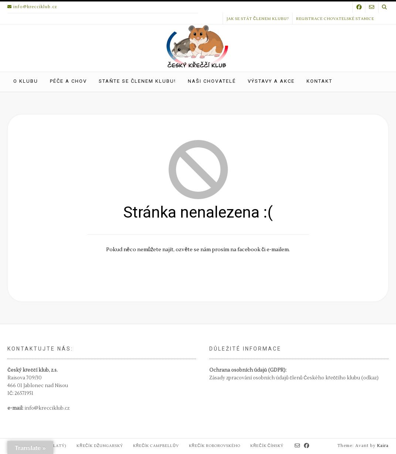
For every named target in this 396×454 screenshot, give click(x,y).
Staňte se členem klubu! (137, 81)
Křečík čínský (267, 445)
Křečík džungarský (100, 445)
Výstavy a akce (271, 81)
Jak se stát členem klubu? (258, 18)
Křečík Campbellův (156, 445)
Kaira (383, 445)
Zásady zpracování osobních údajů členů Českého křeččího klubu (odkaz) (294, 378)
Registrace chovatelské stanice (335, 18)
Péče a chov (68, 81)
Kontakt (319, 81)
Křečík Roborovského (214, 445)
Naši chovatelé (212, 81)
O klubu (25, 81)
